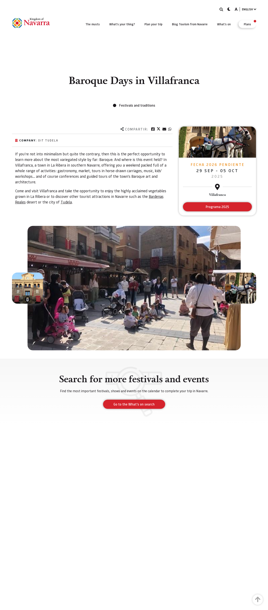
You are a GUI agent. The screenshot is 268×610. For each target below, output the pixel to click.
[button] (27, 288)
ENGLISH (249, 9)
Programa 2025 (217, 207)
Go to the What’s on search (134, 404)
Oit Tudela (48, 140)
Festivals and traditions (137, 105)
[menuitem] (92, 24)
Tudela (66, 202)
